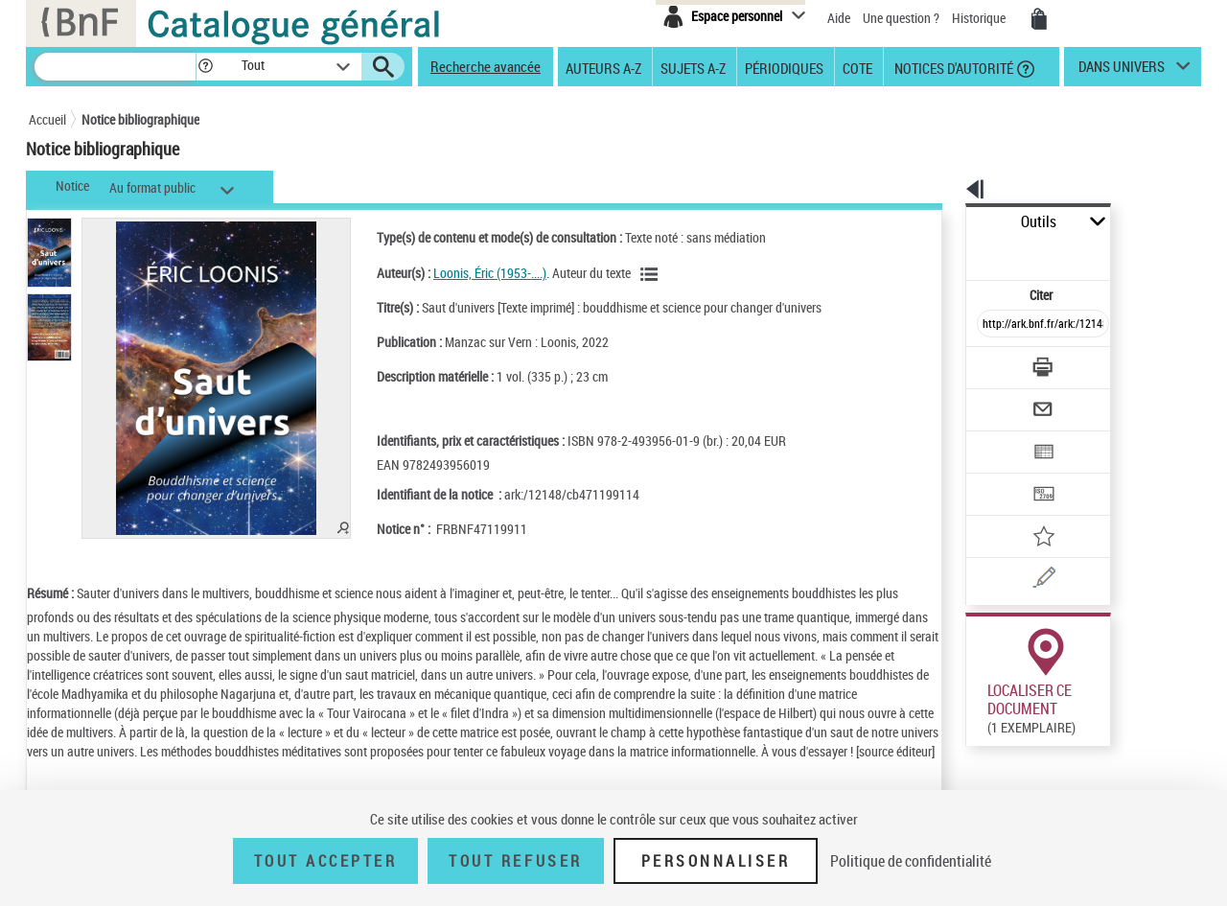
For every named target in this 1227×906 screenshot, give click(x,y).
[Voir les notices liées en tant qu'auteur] (626, 274)
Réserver (981, 718)
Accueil (47, 119)
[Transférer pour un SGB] (997, 437)
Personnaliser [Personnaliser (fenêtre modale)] (716, 860)
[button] (205, 67)
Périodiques (784, 67)
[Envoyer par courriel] (988, 362)
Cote (857, 67)
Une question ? (901, 18)
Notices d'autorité (952, 67)
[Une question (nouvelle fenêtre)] (1026, 511)
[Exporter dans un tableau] (1002, 399)
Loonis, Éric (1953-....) (464, 273)
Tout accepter (326, 860)
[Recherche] (115, 67)
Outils (944, 222)
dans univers (1121, 71)
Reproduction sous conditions (1113, 717)
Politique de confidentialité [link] (910, 860)
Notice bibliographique (140, 119)
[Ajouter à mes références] (1000, 474)
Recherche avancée (485, 66)
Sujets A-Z (693, 67)
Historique (980, 18)
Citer (959, 253)
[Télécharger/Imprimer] (992, 325)
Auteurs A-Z (603, 67)
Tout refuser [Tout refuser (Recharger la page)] (515, 860)
